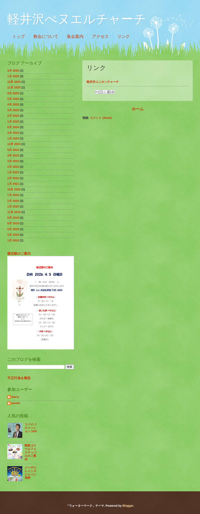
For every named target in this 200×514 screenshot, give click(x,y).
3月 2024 (13, 132)
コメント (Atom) (100, 117)
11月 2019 (14, 212)
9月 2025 (13, 93)
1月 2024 (13, 138)
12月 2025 (14, 81)
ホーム (138, 109)
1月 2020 (13, 206)
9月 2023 (13, 149)
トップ (18, 36)
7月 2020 (13, 195)
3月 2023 (13, 161)
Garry (15, 397)
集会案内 (75, 36)
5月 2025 (13, 99)
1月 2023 (13, 172)
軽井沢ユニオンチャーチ (103, 81)
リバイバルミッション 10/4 (31, 428)
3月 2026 (13, 70)
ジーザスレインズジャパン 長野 (32, 473)
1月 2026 (13, 76)
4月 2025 (13, 104)
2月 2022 (13, 178)
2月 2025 (13, 115)
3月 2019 (13, 234)
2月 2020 (13, 200)
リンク (123, 36)
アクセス (100, 36)
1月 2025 (13, 121)
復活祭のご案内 (19, 253)
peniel (15, 403)
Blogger (127, 505)
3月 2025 (13, 110)
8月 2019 (13, 223)
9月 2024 (13, 127)
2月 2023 (13, 166)
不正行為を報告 (19, 378)
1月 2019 (13, 240)
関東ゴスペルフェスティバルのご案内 (30, 452)
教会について (45, 36)
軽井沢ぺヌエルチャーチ (76, 19)
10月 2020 (14, 189)
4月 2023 (13, 155)
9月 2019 (13, 217)
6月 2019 (13, 229)
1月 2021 (13, 183)
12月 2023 (14, 144)
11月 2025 (14, 87)
